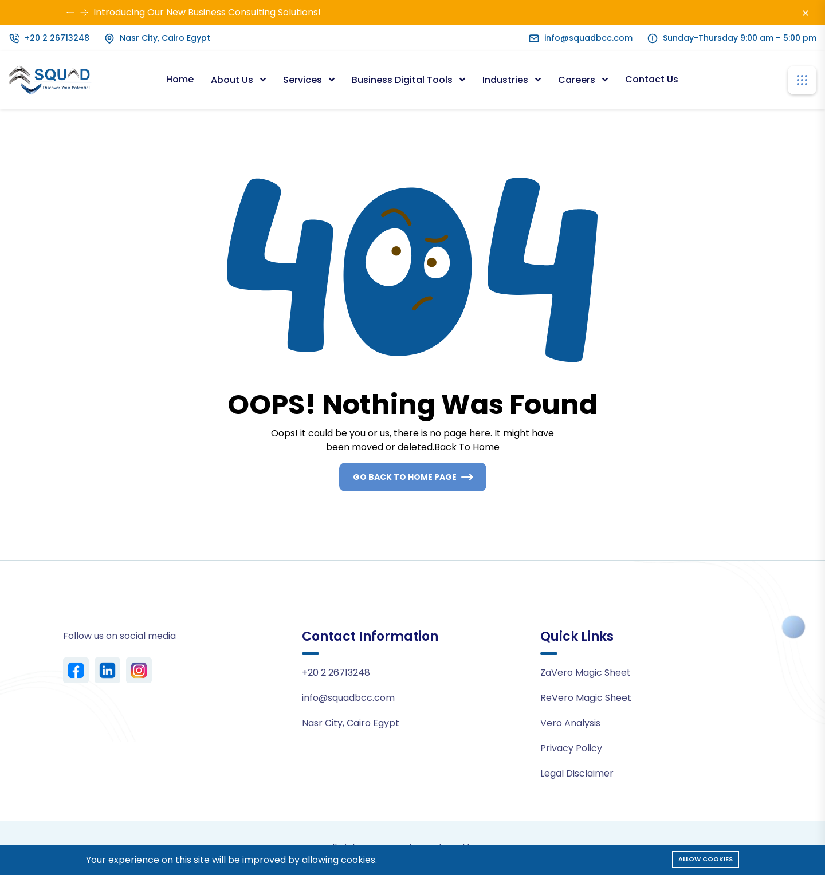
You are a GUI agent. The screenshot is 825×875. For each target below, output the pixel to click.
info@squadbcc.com (588, 38)
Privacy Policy (571, 748)
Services (303, 79)
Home (180, 79)
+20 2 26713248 (57, 38)
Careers (578, 79)
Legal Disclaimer (577, 773)
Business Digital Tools (403, 79)
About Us (233, 79)
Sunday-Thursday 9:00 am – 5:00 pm (739, 38)
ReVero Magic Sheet (585, 697)
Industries (506, 79)
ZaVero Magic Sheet (585, 672)
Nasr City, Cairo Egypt (165, 38)
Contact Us (651, 79)
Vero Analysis (570, 723)
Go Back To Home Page (405, 477)
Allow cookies (705, 859)
